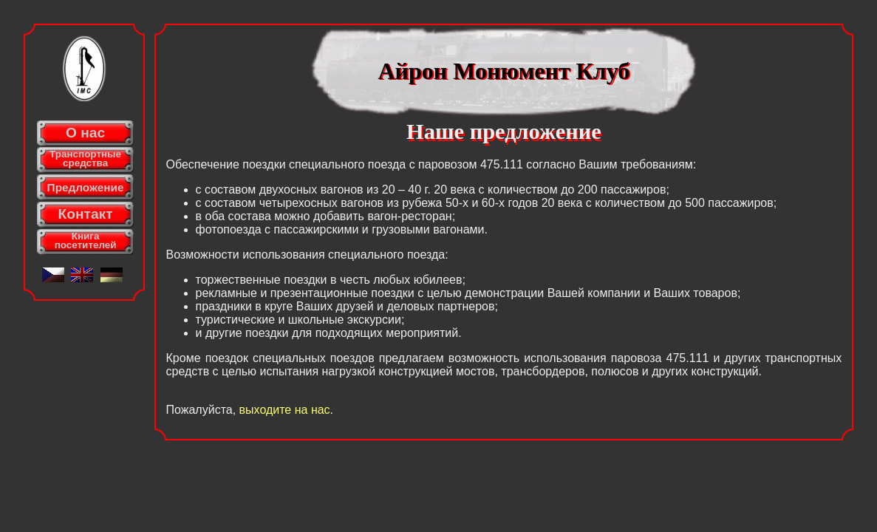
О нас (85, 132)
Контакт (85, 214)
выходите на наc (284, 409)
